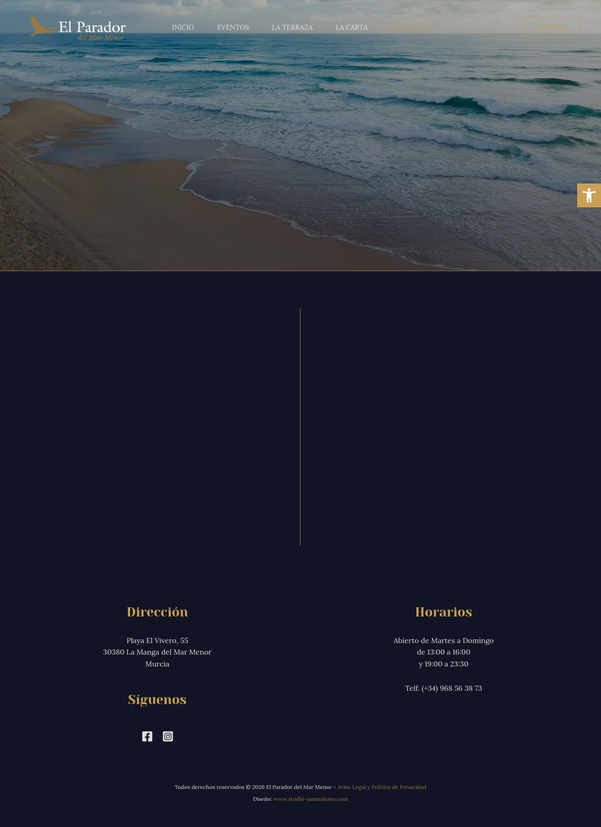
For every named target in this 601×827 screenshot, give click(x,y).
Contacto (410, 27)
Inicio (183, 27)
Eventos (233, 27)
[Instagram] (168, 736)
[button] (552, 27)
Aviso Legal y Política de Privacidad (382, 786)
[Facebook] (147, 736)
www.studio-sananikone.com (310, 798)
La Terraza (292, 27)
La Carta (352, 27)
